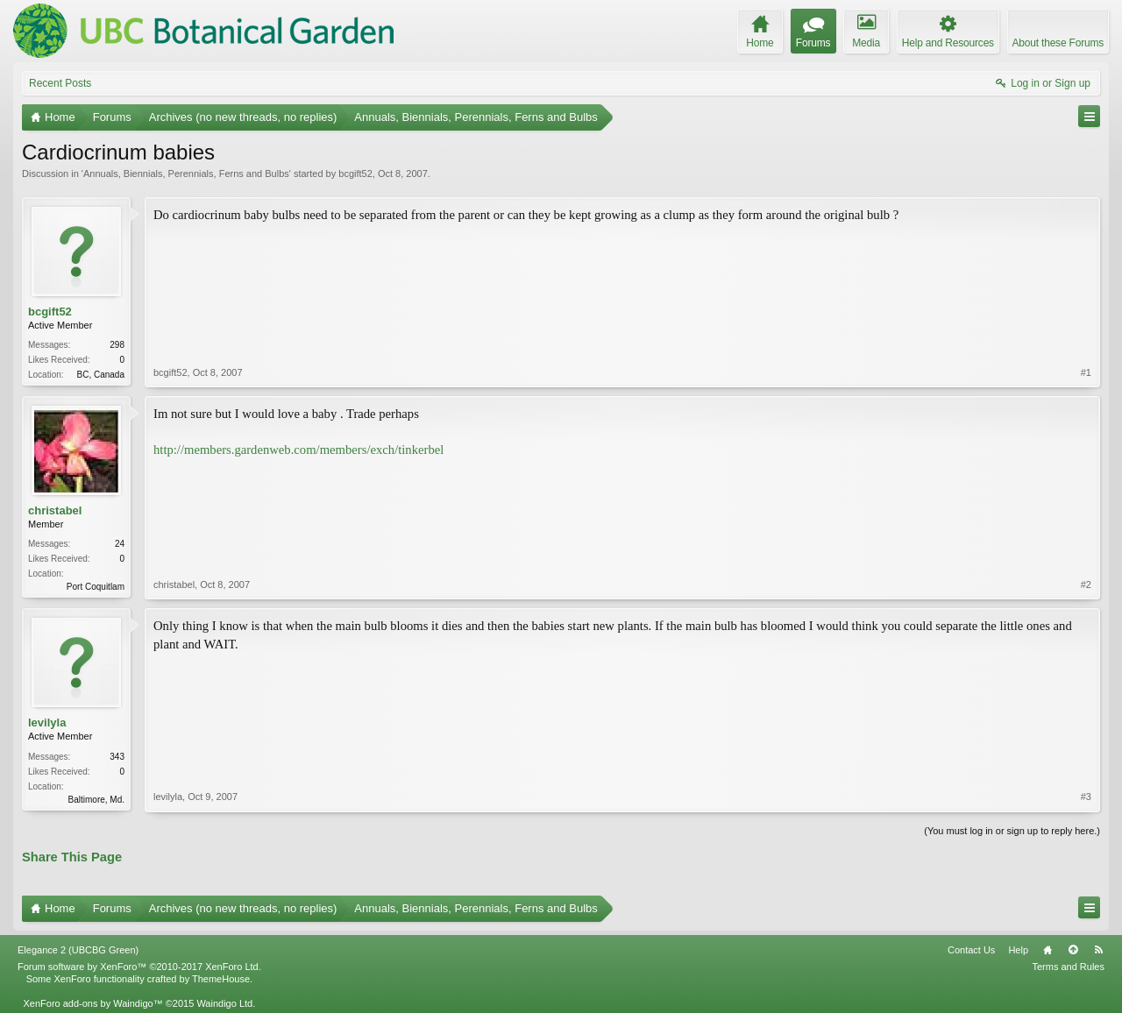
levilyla (47, 722)
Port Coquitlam (95, 587)
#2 (1086, 584)
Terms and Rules (1068, 966)
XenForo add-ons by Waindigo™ (92, 1003)
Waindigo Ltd (224, 1003)
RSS (1098, 950)
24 (119, 544)
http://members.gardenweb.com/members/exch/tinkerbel (298, 450)
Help (1018, 950)
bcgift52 (355, 173)
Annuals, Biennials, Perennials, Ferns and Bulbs (186, 173)
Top (1073, 950)
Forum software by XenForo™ (139, 966)
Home (1047, 950)
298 (117, 345)
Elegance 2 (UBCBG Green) (78, 950)
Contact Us (971, 950)
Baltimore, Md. (96, 799)
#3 (1086, 796)
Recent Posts (60, 83)
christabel (55, 510)
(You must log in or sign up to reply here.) (1012, 830)
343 (117, 757)
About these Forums (1058, 43)
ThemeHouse (221, 979)
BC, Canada (100, 374)
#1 (1086, 372)
